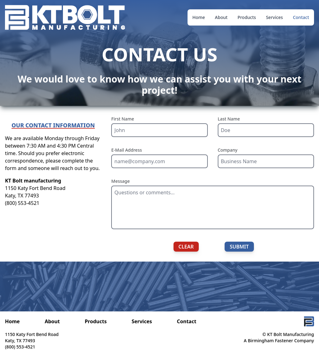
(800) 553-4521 (22, 203)
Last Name (229, 119)
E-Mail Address (126, 150)
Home (199, 17)
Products (246, 17)
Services (274, 17)
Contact (301, 17)
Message (120, 181)
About (221, 17)
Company (228, 150)
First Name (122, 119)
